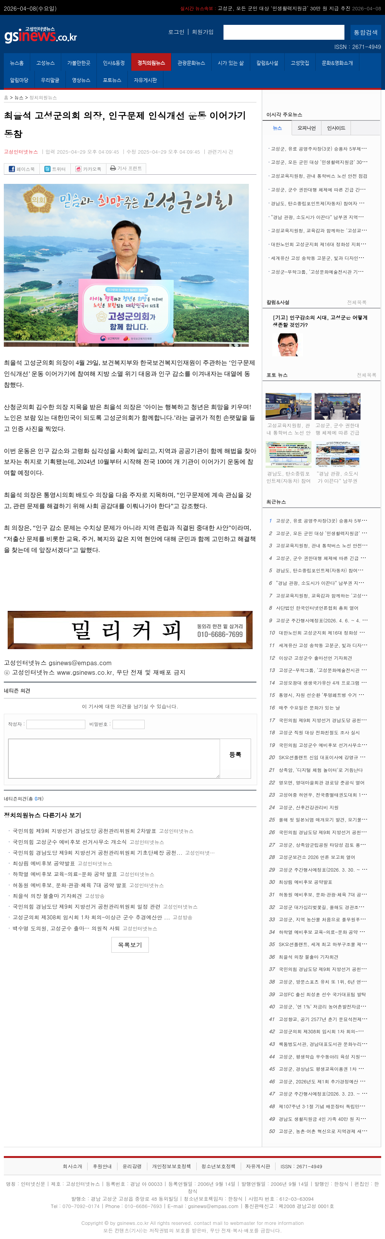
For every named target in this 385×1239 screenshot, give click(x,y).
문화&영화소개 (337, 63)
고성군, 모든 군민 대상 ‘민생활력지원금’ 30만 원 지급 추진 (280, 8)
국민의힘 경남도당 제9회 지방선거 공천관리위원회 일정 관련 (86, 906)
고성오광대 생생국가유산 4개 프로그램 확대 (324, 682)
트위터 (55, 169)
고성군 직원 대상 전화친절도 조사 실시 (319, 732)
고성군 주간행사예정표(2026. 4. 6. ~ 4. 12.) (323, 620)
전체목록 (357, 302)
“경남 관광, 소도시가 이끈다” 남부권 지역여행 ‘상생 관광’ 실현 (338, 479)
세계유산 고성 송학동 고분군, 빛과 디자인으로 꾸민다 (327, 258)
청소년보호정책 (218, 1166)
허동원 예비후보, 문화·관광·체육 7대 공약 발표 (70, 885)
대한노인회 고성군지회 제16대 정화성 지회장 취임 (323, 244)
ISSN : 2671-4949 (357, 46)
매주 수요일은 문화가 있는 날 (309, 707)
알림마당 (19, 80)
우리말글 (50, 80)
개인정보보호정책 (171, 1166)
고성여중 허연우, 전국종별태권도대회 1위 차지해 (330, 794)
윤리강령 (132, 1166)
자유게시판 (145, 80)
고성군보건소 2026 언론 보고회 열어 (317, 857)
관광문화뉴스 (191, 63)
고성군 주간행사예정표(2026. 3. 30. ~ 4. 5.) (326, 869)
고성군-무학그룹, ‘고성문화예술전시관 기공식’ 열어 (325, 271)
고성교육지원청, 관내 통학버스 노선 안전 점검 (319, 175)
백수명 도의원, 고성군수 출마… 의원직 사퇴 (66, 928)
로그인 (176, 32)
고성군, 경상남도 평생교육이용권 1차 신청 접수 (328, 1068)
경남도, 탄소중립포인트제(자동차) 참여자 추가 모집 (325, 203)
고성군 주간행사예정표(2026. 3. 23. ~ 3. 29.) (328, 1093)
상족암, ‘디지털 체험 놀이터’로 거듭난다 (321, 769)
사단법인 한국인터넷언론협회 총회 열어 (317, 607)
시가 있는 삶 (231, 63)
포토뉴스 (112, 80)
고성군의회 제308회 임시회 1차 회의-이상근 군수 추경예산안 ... (91, 917)
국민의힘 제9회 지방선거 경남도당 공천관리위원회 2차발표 (85, 831)
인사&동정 (114, 63)
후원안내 (102, 1166)
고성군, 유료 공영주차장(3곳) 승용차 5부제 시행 (321, 148)
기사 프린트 (126, 168)
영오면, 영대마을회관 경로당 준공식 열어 (322, 782)
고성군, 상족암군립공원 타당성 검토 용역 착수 (327, 844)
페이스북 (22, 169)
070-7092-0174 (81, 1206)
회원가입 (203, 32)
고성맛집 (300, 63)
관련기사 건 (220, 151)
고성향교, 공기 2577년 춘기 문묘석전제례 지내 (328, 1019)
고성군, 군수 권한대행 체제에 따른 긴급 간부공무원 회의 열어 (338, 431)
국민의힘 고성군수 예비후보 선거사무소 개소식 (70, 842)
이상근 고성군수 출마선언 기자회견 (315, 657)
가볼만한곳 (78, 63)
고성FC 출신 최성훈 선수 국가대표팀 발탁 (322, 994)
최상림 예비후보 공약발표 (44, 863)
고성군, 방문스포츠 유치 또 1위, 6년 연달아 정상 (330, 981)
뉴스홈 (17, 63)
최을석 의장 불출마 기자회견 (47, 896)
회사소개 (72, 1166)
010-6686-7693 (143, 1206)
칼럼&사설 (267, 63)
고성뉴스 (45, 63)
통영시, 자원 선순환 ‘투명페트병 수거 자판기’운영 (331, 695)
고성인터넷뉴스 (21, 151)
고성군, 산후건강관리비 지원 (309, 807)
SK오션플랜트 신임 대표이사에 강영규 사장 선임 (329, 757)
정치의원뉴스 (151, 63)
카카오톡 (88, 169)
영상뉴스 (81, 80)
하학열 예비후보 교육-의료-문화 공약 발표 (65, 874)
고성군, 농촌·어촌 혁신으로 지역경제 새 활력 (326, 1131)
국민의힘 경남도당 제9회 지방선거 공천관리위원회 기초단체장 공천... (98, 852)
